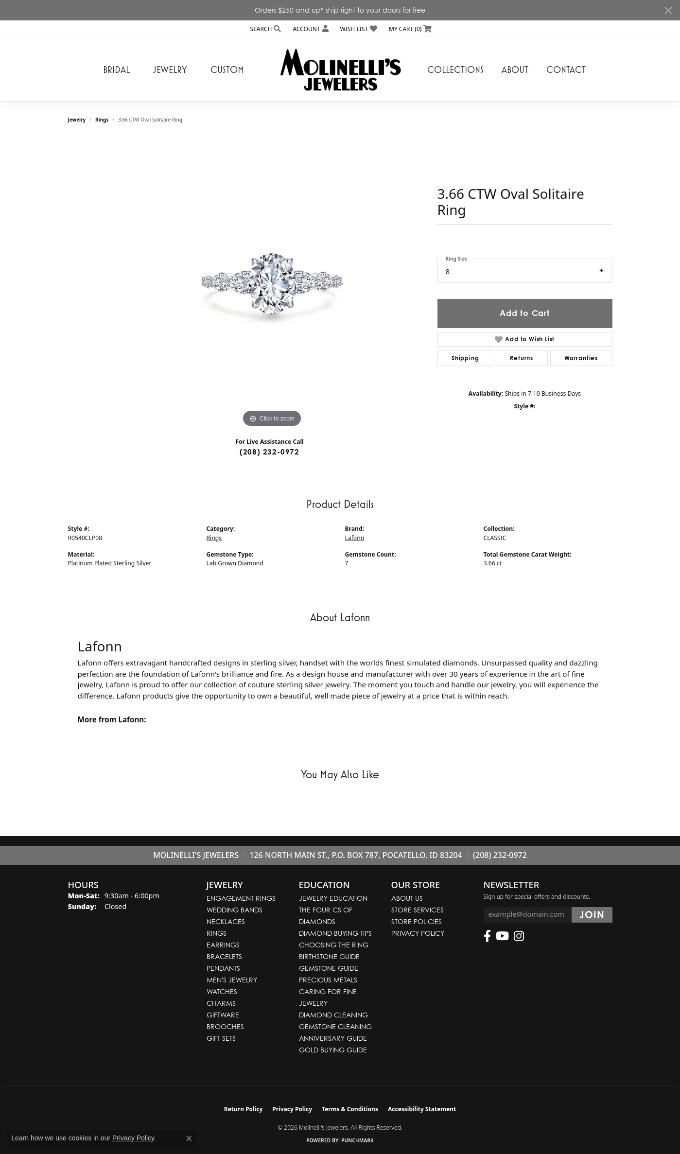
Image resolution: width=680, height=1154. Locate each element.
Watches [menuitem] (222, 991)
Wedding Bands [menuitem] (234, 910)
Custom (227, 69)
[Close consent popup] (189, 1138)
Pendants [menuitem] (223, 968)
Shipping (465, 358)
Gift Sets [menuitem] (221, 1038)
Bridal (116, 69)
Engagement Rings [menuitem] (241, 898)
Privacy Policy (417, 933)
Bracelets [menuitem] (224, 956)
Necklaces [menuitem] (226, 921)
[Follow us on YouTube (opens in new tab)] (502, 936)
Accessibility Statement (422, 1109)
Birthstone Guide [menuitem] (329, 956)
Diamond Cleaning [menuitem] (333, 1015)
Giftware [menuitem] (223, 1015)
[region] (272, 284)
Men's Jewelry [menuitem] (232, 980)
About (515, 69)
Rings (101, 119)
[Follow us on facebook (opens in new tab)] (487, 936)
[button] (264, 28)
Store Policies (416, 921)
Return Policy (243, 1109)
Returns (521, 358)
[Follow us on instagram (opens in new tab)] (519, 936)
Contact (566, 69)
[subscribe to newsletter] (592, 915)
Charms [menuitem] (221, 1003)
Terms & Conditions (350, 1109)
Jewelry (170, 69)
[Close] (668, 10)
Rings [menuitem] (217, 933)
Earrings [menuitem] (223, 945)
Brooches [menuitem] (225, 1026)
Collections (455, 69)
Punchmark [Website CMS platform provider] (357, 1140)
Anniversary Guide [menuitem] (333, 1038)
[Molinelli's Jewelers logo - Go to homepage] (340, 69)
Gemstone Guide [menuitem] (328, 968)
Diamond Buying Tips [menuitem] (335, 933)
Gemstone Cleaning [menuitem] (335, 1026)
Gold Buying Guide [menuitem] (333, 1050)
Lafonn (355, 538)
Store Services (417, 910)
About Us (407, 898)
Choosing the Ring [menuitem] (333, 945)
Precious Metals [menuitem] (328, 980)
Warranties (581, 358)
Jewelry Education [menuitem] (333, 898)
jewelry (77, 119)
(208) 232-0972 (269, 451)
